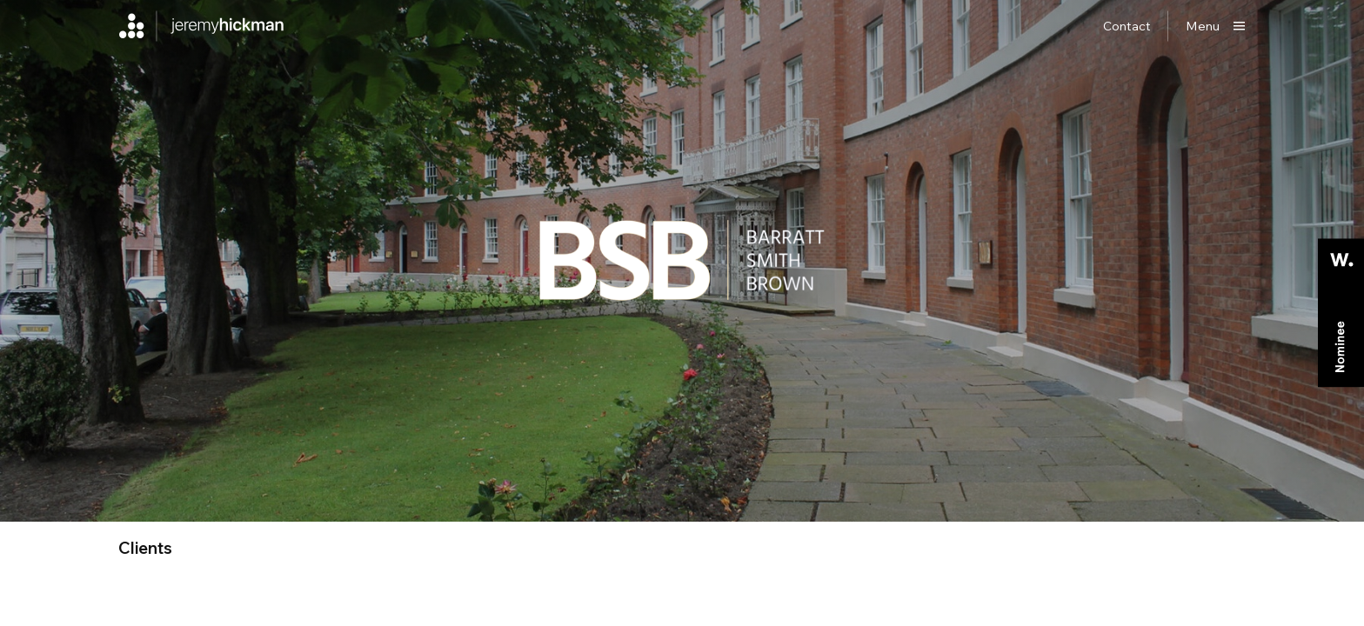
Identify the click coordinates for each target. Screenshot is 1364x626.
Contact (1127, 25)
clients (145, 547)
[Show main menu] (1216, 26)
